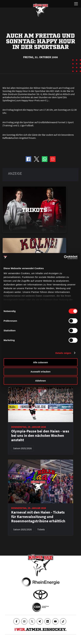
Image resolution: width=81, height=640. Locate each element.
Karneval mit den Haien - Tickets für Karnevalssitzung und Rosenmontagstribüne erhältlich (38, 516)
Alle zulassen (40, 362)
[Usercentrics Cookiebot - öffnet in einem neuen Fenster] (63, 257)
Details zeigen (63, 352)
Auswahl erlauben (40, 371)
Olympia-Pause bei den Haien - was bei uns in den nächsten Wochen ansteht (40, 435)
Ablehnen (40, 380)
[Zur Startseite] (40, 10)
